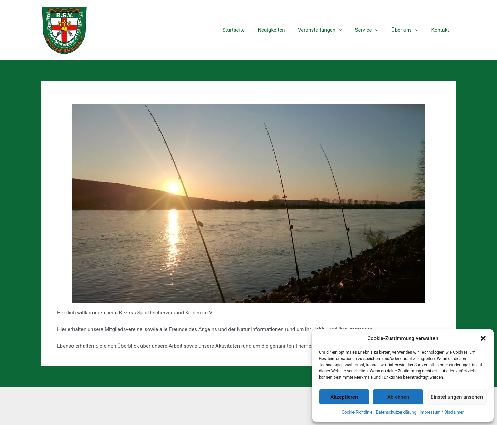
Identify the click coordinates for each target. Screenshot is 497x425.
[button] (483, 338)
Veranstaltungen (329, 30)
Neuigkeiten (282, 30)
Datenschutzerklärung (396, 412)
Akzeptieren (344, 397)
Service (373, 30)
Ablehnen (398, 397)
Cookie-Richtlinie (357, 412)
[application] (347, 30)
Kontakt (441, 30)
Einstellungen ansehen (457, 397)
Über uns (408, 30)
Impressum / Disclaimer (442, 412)
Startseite (248, 30)
